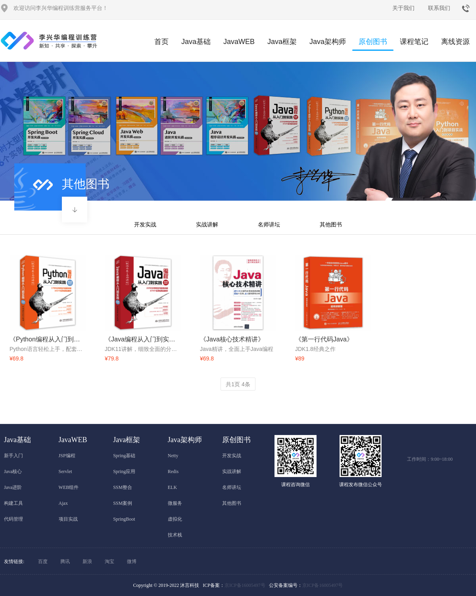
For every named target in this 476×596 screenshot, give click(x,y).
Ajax (63, 503)
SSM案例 (122, 503)
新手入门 (13, 455)
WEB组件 (69, 487)
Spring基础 (124, 455)
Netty (173, 455)
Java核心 (13, 471)
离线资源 (455, 42)
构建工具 (13, 503)
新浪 (87, 561)
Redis (173, 471)
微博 (131, 561)
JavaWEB (239, 42)
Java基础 (196, 42)
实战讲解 (207, 224)
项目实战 (68, 519)
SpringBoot (124, 519)
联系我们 (439, 8)
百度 (43, 561)
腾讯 (65, 561)
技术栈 (175, 535)
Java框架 (282, 42)
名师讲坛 (269, 224)
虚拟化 (175, 519)
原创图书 (372, 44)
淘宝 (109, 561)
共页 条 (238, 384)
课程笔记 (414, 42)
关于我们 (403, 8)
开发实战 (145, 224)
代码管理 (13, 519)
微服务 (175, 503)
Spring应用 (124, 471)
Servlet (65, 471)
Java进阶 (13, 487)
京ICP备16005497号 (245, 585)
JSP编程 (67, 455)
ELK (172, 487)
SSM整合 (122, 487)
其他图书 (331, 224)
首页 (161, 42)
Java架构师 (327, 42)
